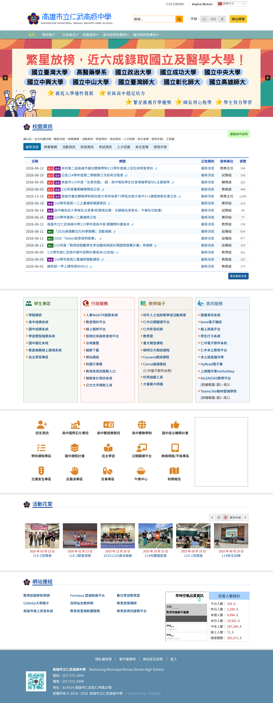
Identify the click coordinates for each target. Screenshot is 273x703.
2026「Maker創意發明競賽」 (74, 238)
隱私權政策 (103, 659)
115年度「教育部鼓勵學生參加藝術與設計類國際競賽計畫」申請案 (102, 245)
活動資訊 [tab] (68, 146)
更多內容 (235, 517)
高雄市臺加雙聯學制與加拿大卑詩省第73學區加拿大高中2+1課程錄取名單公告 (114, 196)
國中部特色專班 (144, 34)
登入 (173, 659)
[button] (5, 77)
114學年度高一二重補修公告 (71, 217)
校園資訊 (89, 34)
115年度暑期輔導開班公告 (75, 189)
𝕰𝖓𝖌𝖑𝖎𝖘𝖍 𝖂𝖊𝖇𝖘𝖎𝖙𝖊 (202, 4)
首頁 (31, 34)
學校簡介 (48, 34)
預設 (213, 19)
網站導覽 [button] (238, 19)
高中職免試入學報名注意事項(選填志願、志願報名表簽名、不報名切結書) (104, 210)
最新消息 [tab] (32, 146)
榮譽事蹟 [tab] (50, 146)
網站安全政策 (153, 659)
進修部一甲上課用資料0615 (69, 266)
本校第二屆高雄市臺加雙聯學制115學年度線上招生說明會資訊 (102, 168)
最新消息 (207, 168)
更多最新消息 (238, 276)
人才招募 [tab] (123, 146)
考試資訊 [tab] (105, 146)
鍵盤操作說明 (239, 134)
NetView (154, 693)
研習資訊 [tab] (87, 146)
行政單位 (69, 34)
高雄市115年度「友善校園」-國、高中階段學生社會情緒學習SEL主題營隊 (110, 182)
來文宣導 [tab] (142, 146)
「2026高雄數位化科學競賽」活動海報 (81, 231)
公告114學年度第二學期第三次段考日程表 (87, 175)
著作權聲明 (127, 659)
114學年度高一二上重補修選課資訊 (79, 203)
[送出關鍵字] (179, 19)
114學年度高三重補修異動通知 (75, 259)
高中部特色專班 (114, 34)
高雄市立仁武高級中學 (105, 693)
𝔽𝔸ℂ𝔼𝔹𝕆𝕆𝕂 (175, 4)
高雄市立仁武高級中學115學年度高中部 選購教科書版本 (90, 224)
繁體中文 (226, 4)
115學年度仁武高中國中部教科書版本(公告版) (83, 252)
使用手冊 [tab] (160, 146)
